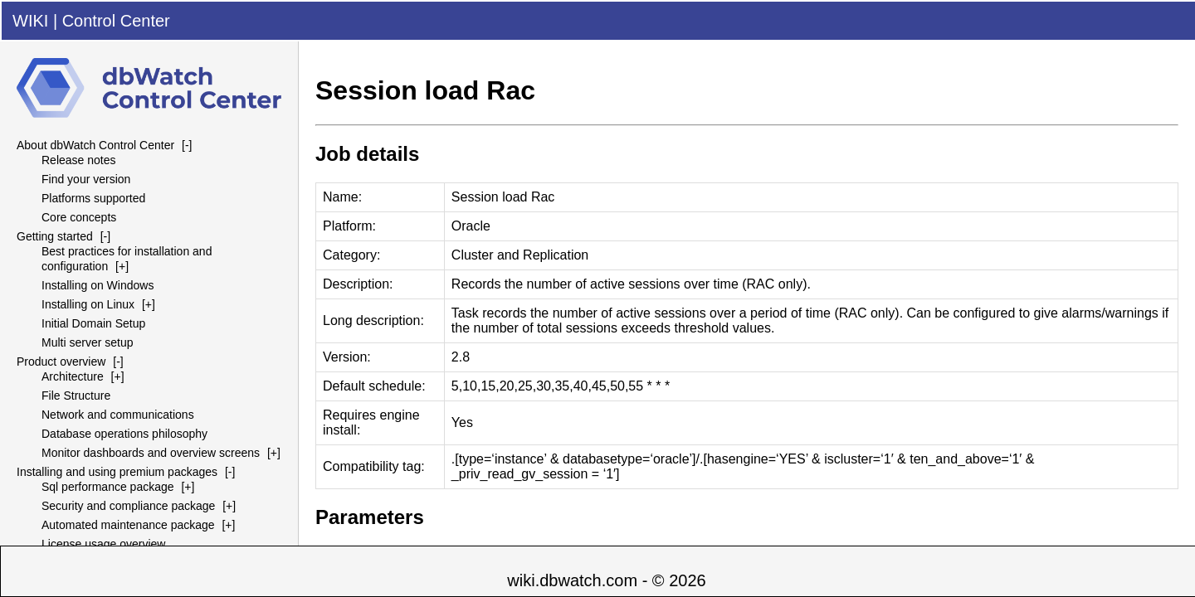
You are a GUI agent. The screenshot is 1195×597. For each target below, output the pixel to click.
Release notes (78, 160)
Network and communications (117, 414)
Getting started (55, 236)
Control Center (116, 21)
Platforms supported (93, 198)
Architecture (72, 376)
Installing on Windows (97, 285)
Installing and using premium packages (117, 471)
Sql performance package (107, 486)
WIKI (30, 21)
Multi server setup (87, 342)
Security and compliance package (128, 505)
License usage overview (103, 544)
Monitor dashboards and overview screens (150, 452)
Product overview (61, 361)
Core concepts (78, 217)
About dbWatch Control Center (95, 145)
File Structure (75, 395)
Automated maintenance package (128, 524)
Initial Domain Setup (93, 323)
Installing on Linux (87, 304)
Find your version (85, 179)
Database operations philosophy (124, 433)
